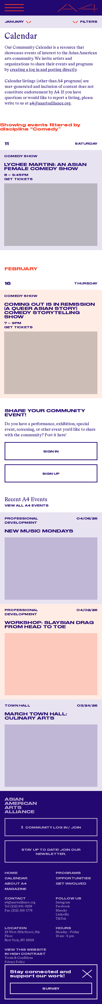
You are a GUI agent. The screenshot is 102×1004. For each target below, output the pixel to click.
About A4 (16, 883)
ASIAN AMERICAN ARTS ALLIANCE (21, 805)
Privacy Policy (15, 962)
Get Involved (71, 883)
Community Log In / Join (51, 827)
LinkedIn (62, 914)
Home (11, 873)
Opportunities (73, 878)
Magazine (15, 889)
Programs (68, 873)
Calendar (16, 878)
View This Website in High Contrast (25, 951)
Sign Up (50, 473)
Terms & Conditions (19, 957)
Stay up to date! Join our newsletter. (51, 851)
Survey (50, 988)
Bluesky (61, 910)
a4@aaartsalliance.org (50, 103)
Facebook (63, 906)
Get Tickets (18, 179)
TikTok (61, 918)
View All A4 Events (27, 505)
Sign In (50, 451)
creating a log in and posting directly (43, 70)
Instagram (63, 902)
